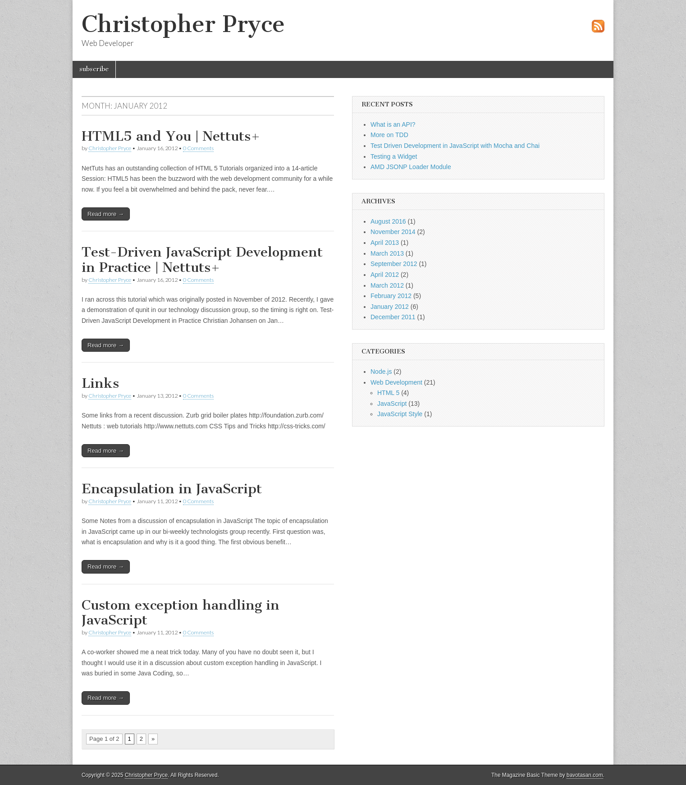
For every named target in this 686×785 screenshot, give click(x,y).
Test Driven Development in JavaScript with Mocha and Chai (455, 145)
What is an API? (393, 124)
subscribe (94, 69)
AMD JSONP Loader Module (410, 166)
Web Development (396, 382)
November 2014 (393, 231)
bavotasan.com (585, 775)
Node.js (381, 371)
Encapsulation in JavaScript (172, 489)
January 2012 (389, 306)
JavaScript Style (399, 414)
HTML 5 (388, 392)
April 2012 (384, 274)
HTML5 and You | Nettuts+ (171, 136)
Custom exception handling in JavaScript (180, 613)
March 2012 (387, 285)
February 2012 (391, 295)
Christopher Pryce (183, 24)
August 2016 (388, 221)
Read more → (105, 214)
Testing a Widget (393, 156)
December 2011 (393, 317)
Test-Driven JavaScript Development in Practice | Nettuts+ (202, 259)
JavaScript (392, 403)
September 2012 (393, 263)
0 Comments (198, 148)
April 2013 (384, 242)
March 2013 (387, 253)
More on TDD (389, 134)
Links (100, 383)
